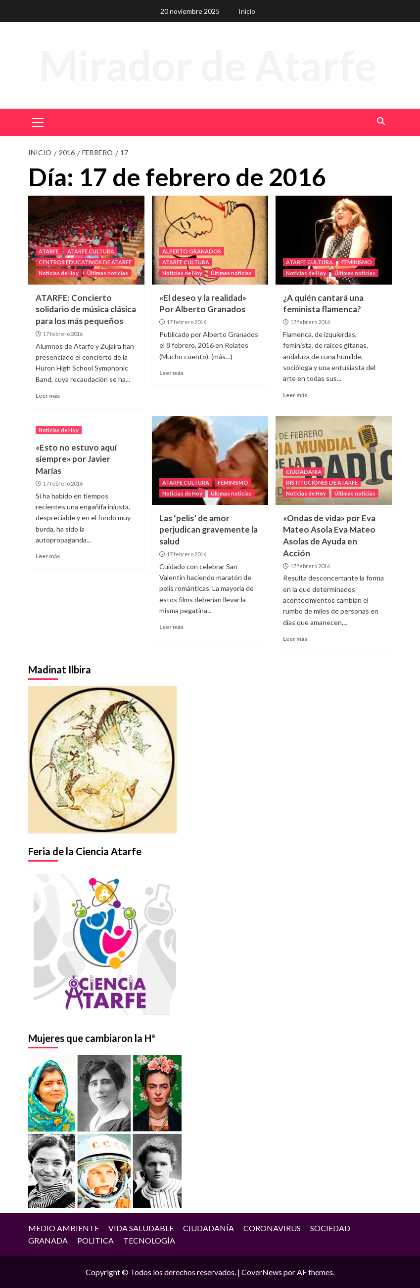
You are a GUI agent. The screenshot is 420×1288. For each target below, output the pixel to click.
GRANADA (48, 1240)
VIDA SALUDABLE (141, 1228)
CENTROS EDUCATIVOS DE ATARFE (85, 262)
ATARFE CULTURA (90, 251)
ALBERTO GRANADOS (191, 251)
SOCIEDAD (330, 1228)
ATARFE (49, 251)
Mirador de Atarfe (207, 65)
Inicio (246, 11)
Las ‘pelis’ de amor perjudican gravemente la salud (208, 530)
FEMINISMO (356, 262)
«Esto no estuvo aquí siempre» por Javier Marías (76, 459)
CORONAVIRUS (272, 1228)
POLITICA (95, 1240)
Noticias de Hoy (59, 273)
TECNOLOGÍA (149, 1240)
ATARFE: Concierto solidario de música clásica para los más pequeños (86, 309)
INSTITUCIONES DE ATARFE (322, 482)
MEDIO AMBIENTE (63, 1228)
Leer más (48, 395)
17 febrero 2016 (63, 334)
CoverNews (261, 1272)
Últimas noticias (107, 273)
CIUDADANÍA (304, 471)
